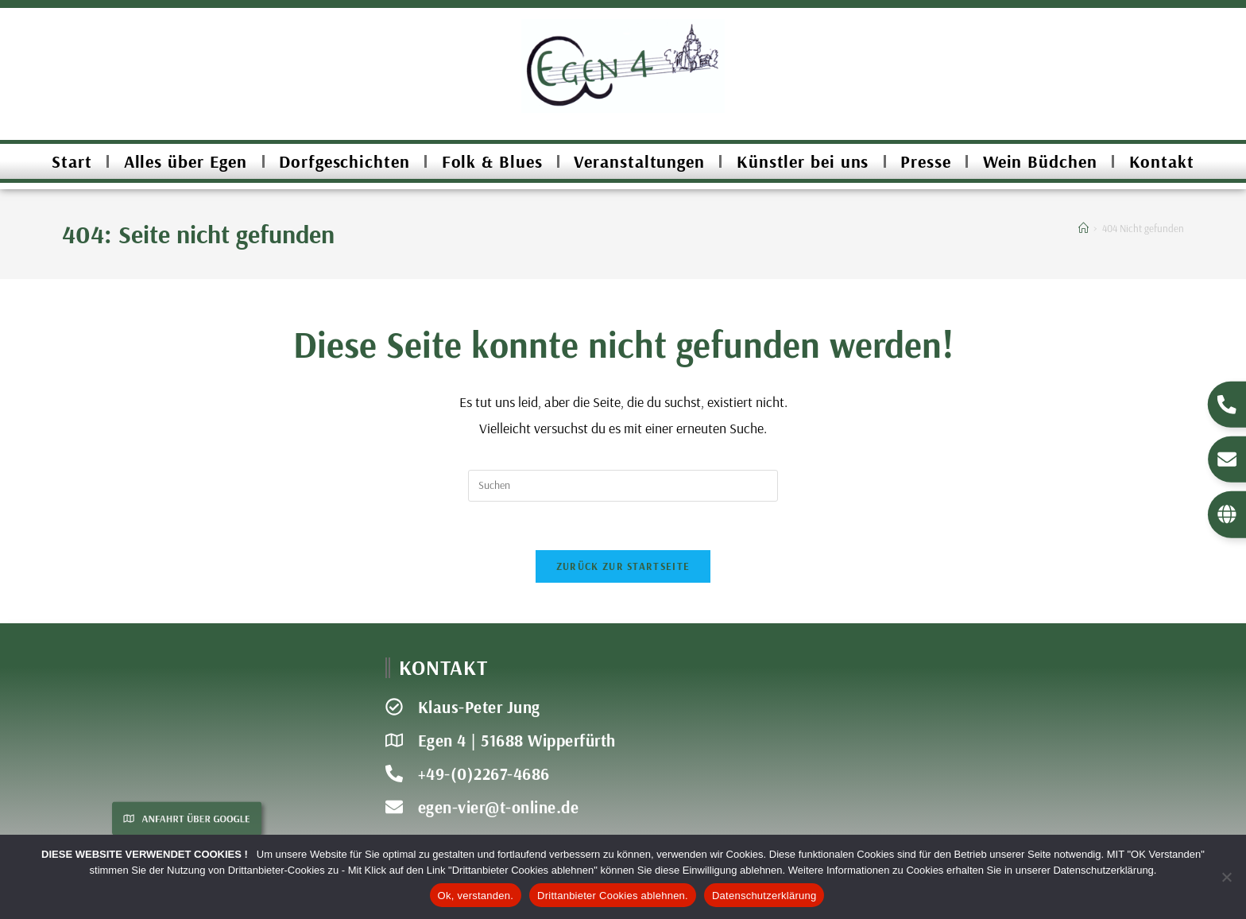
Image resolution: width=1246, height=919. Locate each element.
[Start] (1083, 228)
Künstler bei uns (803, 161)
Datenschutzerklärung (764, 896)
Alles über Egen (186, 161)
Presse (925, 161)
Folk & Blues (492, 161)
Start (72, 161)
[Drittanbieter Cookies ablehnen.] (1226, 877)
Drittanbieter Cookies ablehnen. (612, 896)
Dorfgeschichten (344, 161)
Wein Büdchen (1040, 161)
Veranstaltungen (639, 161)
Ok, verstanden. (476, 896)
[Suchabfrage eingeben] (623, 486)
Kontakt (1161, 161)
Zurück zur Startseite (623, 566)
